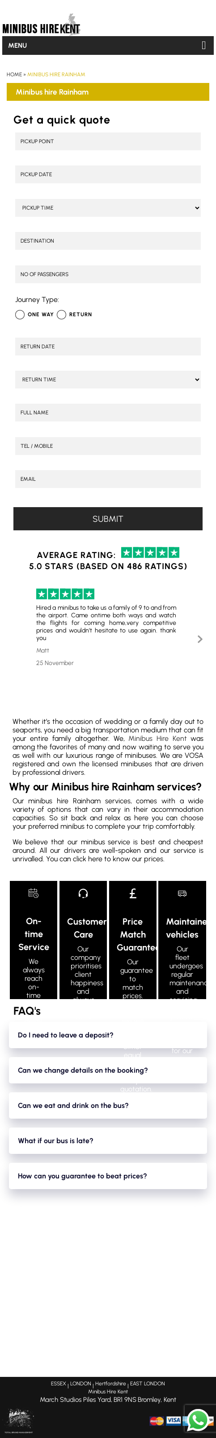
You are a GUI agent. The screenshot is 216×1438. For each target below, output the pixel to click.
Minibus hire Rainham (56, 74)
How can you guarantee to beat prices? (82, 1176)
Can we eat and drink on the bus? (73, 1105)
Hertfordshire (110, 1383)
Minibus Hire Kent (157, 738)
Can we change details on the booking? (83, 1070)
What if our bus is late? (55, 1140)
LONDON (80, 1383)
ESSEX (58, 1383)
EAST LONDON (147, 1383)
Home (14, 74)
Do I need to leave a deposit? (66, 1035)
